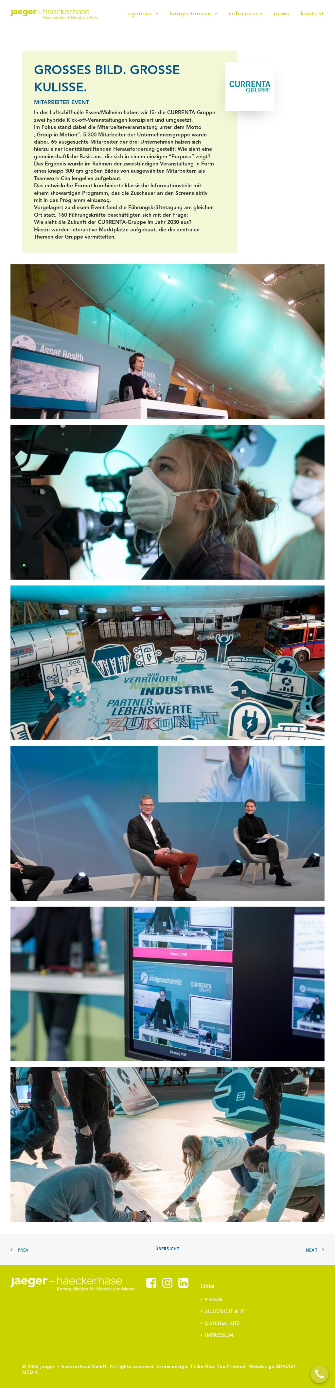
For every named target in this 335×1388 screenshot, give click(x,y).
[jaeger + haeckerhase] (54, 14)
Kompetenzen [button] (193, 14)
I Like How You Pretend (218, 1367)
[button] (151, 1286)
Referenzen (246, 14)
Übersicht (167, 1249)
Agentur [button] (143, 14)
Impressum (219, 1335)
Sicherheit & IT (224, 1312)
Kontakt (313, 14)
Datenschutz (222, 1324)
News (282, 14)
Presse (214, 1300)
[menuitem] (145, 13)
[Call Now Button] (319, 1374)
